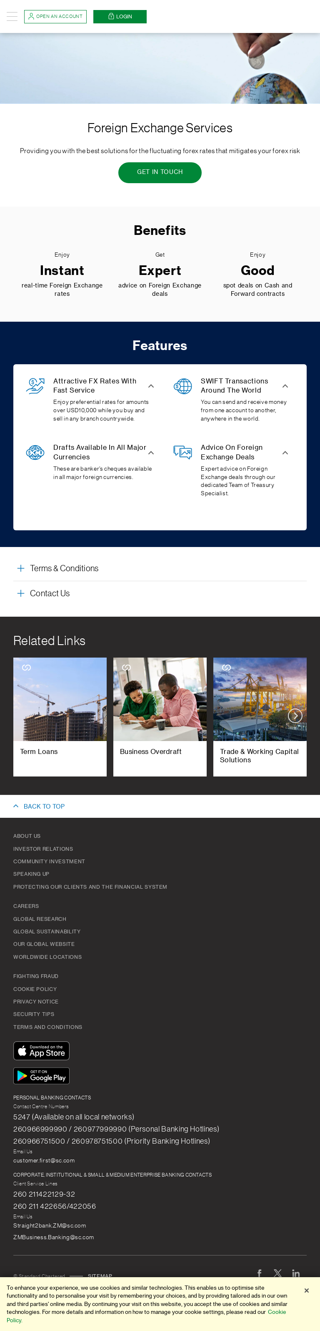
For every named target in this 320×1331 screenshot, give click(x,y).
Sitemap (100, 1276)
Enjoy (62, 255)
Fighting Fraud (36, 976)
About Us (27, 836)
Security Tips (33, 1014)
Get (160, 255)
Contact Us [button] (50, 594)
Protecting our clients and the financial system (90, 887)
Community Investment (49, 861)
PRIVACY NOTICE (36, 1001)
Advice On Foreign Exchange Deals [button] (232, 452)
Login (120, 16)
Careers (26, 906)
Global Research (40, 919)
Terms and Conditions (47, 1027)
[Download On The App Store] (43, 1052)
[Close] (307, 1294)
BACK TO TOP (44, 807)
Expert (160, 271)
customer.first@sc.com (44, 1161)
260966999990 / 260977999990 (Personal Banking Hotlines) (116, 1129)
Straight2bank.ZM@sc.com (49, 1226)
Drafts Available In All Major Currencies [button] (100, 452)
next (295, 715)
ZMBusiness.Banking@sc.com (53, 1237)
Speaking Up (31, 874)
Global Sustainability (46, 931)
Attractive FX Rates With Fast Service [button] (94, 386)
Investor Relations (43, 849)
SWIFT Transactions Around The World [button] (234, 386)
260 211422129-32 (44, 1194)
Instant (62, 271)
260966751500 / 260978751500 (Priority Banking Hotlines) (111, 1141)
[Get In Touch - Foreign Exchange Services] (160, 172)
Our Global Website (44, 944)
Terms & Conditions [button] (64, 569)
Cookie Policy (35, 989)
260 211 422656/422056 (54, 1206)
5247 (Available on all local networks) (73, 1117)
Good (258, 271)
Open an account (55, 16)
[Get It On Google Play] (43, 1077)
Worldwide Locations (47, 957)
